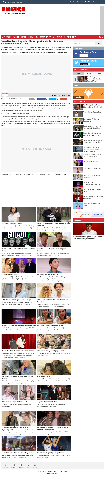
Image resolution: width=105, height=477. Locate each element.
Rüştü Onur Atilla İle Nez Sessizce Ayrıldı (16, 427)
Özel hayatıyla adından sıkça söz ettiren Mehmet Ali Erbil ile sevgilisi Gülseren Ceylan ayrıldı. (53, 433)
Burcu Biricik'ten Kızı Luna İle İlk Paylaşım (17, 453)
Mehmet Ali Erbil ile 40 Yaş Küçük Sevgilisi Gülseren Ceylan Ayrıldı (52, 428)
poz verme (42, 174)
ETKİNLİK (31, 37)
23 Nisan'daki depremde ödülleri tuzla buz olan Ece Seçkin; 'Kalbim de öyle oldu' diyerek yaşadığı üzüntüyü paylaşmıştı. (18, 382)
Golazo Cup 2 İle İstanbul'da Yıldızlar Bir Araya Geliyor (18, 250)
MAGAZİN (16, 37)
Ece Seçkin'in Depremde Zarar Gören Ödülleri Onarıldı (18, 377)
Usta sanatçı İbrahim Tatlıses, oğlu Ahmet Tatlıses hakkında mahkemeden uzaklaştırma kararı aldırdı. (53, 254)
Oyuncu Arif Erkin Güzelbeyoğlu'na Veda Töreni (19, 325)
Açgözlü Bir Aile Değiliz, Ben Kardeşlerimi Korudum (52, 250)
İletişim (100, 2)
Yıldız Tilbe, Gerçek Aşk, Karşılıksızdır (50, 453)
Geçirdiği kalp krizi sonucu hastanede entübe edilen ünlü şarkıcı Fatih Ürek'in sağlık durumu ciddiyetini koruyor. (17, 303)
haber (12, 174)
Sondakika (14, 466)
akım (65, 174)
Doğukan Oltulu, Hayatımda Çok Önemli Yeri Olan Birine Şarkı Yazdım (87, 238)
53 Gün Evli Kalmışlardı (10, 274)
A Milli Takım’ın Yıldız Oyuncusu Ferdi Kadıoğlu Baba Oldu (54, 301)
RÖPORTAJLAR (57, 37)
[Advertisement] (65, 20)
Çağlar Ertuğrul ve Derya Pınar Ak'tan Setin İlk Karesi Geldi (53, 224)
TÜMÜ (100, 37)
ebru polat (5, 174)
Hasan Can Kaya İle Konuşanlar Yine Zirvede (18, 351)
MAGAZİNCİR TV (70, 37)
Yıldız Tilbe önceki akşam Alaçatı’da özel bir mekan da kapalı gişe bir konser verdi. (53, 456)
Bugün (78, 73)
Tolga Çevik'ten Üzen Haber (47, 402)
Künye (94, 2)
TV (37, 37)
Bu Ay (99, 73)
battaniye (58, 174)
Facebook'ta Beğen (89, 52)
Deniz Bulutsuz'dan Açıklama (47, 274)
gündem (34, 174)
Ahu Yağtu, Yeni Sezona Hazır (12, 223)
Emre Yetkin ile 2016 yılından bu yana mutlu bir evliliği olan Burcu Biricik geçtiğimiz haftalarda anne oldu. (17, 456)
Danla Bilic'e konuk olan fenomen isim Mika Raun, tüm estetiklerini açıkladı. (16, 405)
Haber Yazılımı (55, 473)
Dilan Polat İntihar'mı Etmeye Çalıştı (50, 325)
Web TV (21, 466)
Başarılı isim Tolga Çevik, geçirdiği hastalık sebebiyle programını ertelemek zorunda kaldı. (51, 405)
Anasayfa (80, 2)
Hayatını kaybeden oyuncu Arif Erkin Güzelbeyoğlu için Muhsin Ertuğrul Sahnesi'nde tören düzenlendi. (19, 329)
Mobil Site (88, 2)
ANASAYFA (6, 37)
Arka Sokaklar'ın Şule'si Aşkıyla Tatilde (51, 351)
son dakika (27, 174)
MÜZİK (23, 37)
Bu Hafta (88, 73)
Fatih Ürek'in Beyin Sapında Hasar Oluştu (16, 300)
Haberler (72, 2)
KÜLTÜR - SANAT (45, 37)
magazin (18, 174)
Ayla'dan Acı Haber (43, 376)
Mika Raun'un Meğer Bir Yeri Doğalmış (15, 402)
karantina (50, 174)
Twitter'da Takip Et (88, 61)
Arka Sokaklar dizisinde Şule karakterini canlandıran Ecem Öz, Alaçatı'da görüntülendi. (54, 354)
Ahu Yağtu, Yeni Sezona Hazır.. (13, 2)
